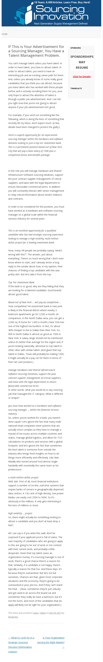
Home (4, 34)
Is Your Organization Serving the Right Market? (50, 642)
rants (36, 612)
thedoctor (13, 616)
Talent (43, 612)
